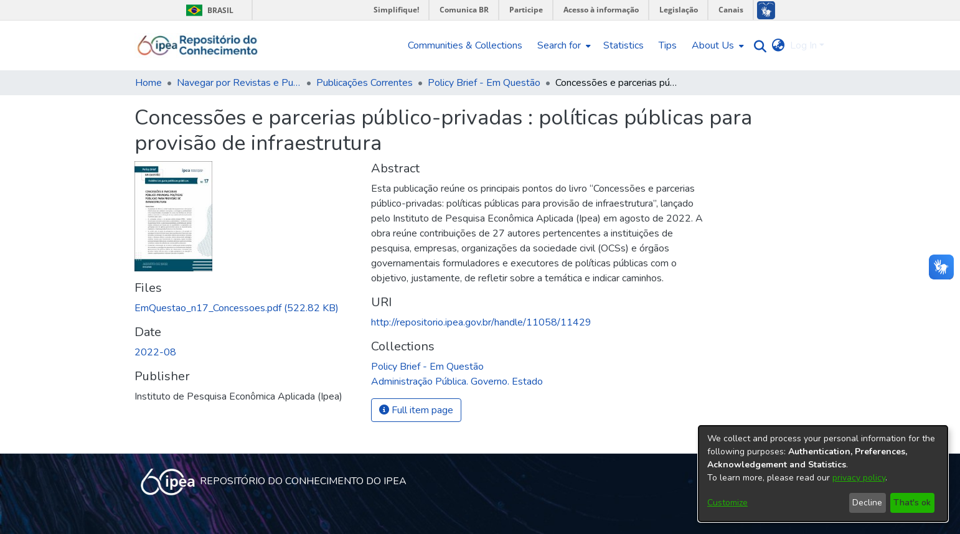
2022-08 (155, 352)
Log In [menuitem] (803, 45)
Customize (727, 502)
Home (148, 83)
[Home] (197, 45)
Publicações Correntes (364, 83)
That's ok (912, 502)
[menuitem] (563, 45)
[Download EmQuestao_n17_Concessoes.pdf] (236, 308)
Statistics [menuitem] (623, 45)
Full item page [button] (416, 410)
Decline (867, 502)
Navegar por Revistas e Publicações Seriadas (239, 83)
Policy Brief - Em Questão (484, 83)
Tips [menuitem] (668, 45)
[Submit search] (757, 46)
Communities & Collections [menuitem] (465, 45)
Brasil (207, 10)
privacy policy (858, 478)
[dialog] (823, 474)
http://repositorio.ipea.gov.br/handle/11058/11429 (481, 322)
